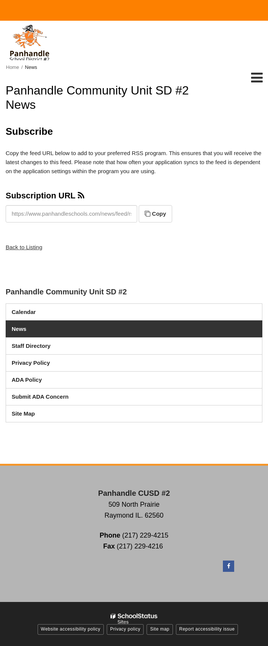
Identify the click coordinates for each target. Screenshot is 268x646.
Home (12, 67)
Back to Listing (24, 247)
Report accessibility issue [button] (207, 629)
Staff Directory (31, 346)
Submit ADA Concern (40, 396)
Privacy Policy (31, 363)
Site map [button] (159, 629)
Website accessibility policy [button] (71, 629)
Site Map (23, 413)
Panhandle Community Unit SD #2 (66, 292)
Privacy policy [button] (125, 629)
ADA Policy (27, 379)
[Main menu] (256, 77)
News (19, 329)
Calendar (24, 312)
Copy (155, 213)
